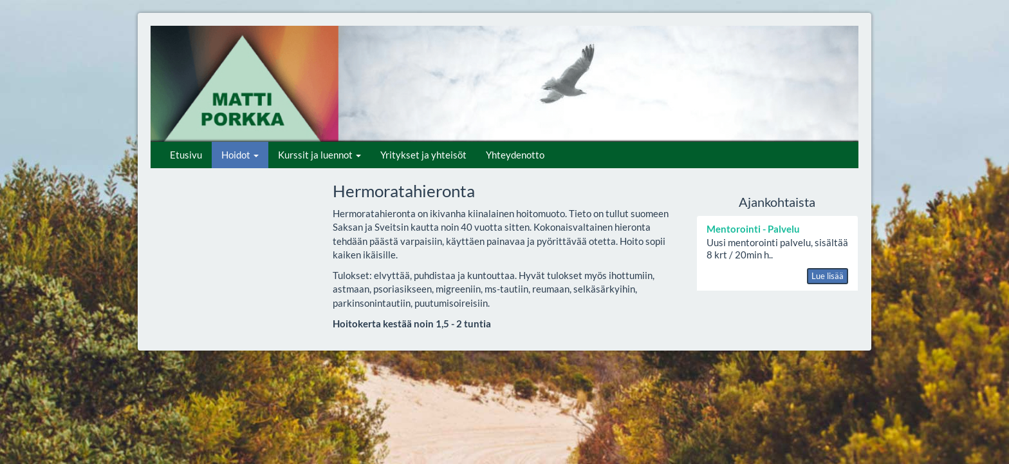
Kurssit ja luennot (319, 154)
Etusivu (186, 154)
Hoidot (240, 154)
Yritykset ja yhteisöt (423, 154)
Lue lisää (827, 276)
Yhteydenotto (515, 154)
